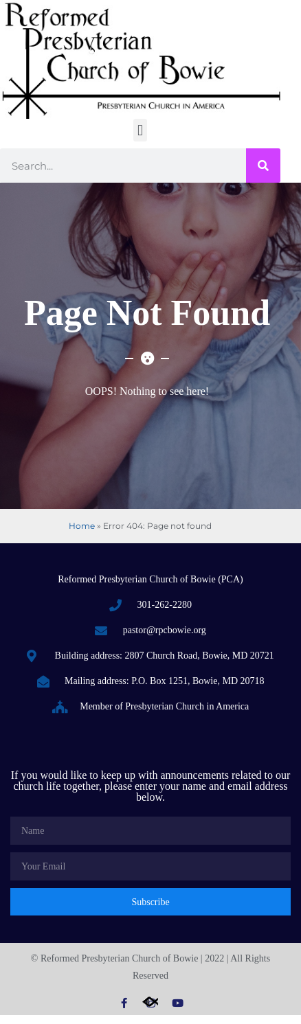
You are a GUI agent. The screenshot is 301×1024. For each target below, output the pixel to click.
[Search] (263, 165)
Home (82, 526)
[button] (139, 130)
